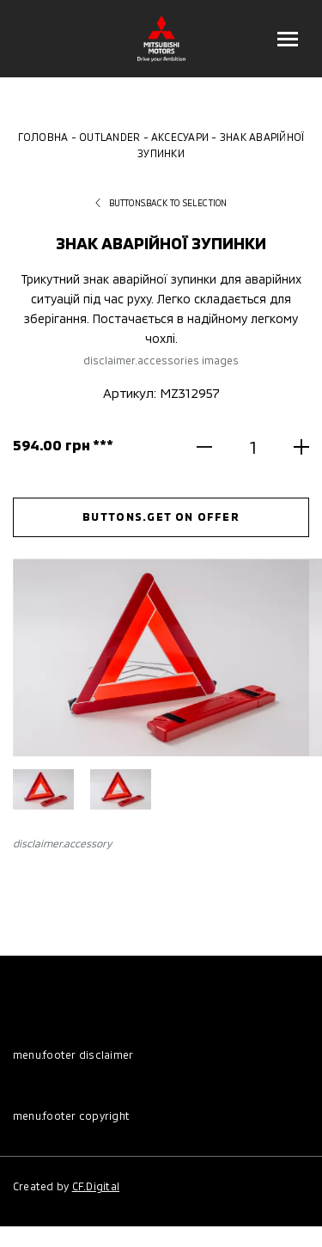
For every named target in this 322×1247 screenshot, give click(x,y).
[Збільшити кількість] (288, 447)
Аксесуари (180, 137)
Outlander (109, 137)
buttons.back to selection (161, 203)
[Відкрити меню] (287, 38)
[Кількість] (253, 446)
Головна (43, 137)
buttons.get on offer (161, 516)
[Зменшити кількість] (217, 447)
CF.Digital (95, 1186)
